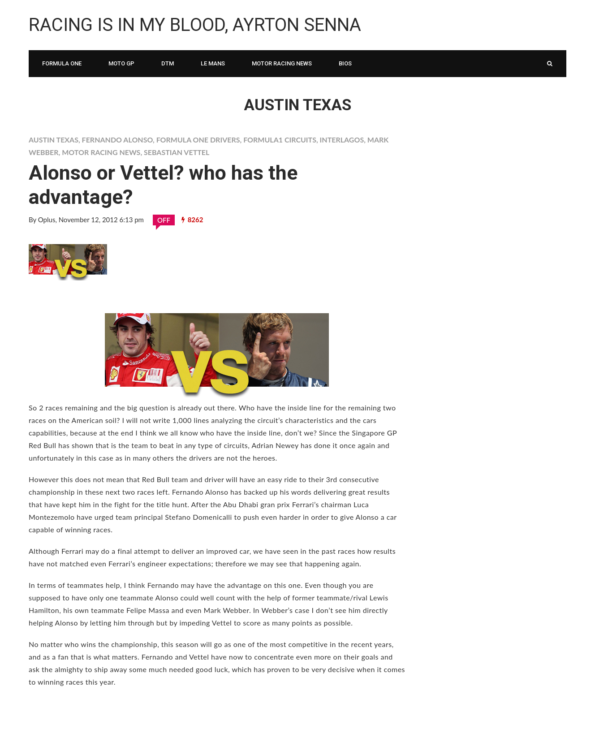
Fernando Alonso (117, 139)
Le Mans (213, 63)
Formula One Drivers (198, 139)
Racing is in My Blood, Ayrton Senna (195, 24)
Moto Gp (121, 63)
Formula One (62, 63)
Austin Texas (53, 139)
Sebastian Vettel (176, 152)
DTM (167, 63)
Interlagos (342, 139)
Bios (345, 63)
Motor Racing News (282, 63)
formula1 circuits (279, 139)
